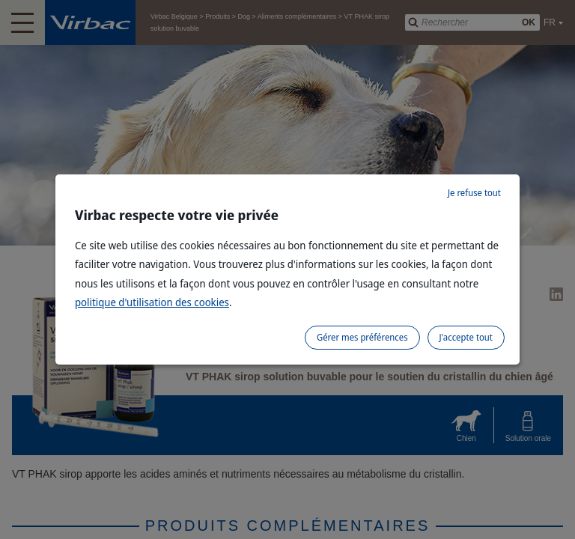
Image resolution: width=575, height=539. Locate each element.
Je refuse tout (474, 192)
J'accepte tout (466, 337)
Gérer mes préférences (362, 337)
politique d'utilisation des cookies (152, 302)
